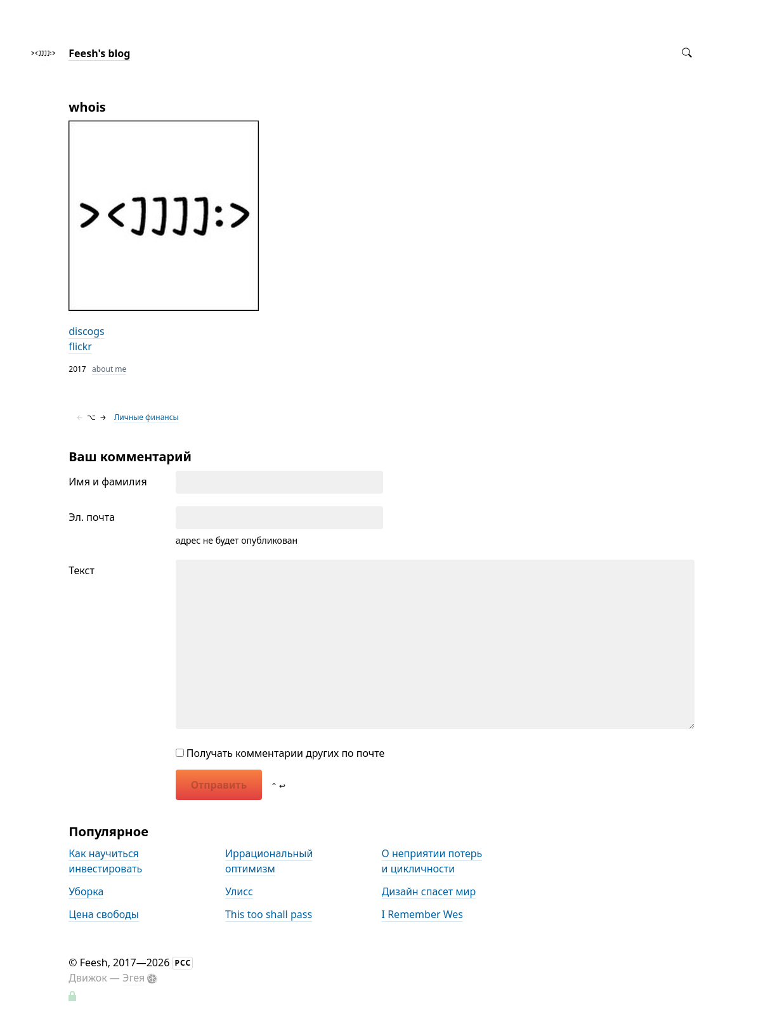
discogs (86, 331)
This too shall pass (268, 914)
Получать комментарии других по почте (280, 753)
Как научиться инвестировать (105, 861)
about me (109, 369)
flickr (80, 346)
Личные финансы (146, 417)
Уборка (85, 891)
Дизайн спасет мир (429, 891)
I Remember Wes (422, 914)
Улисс (239, 891)
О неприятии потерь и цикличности (432, 861)
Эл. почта (91, 517)
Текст (81, 570)
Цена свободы (103, 914)
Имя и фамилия (107, 482)
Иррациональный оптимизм (269, 861)
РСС (182, 962)
